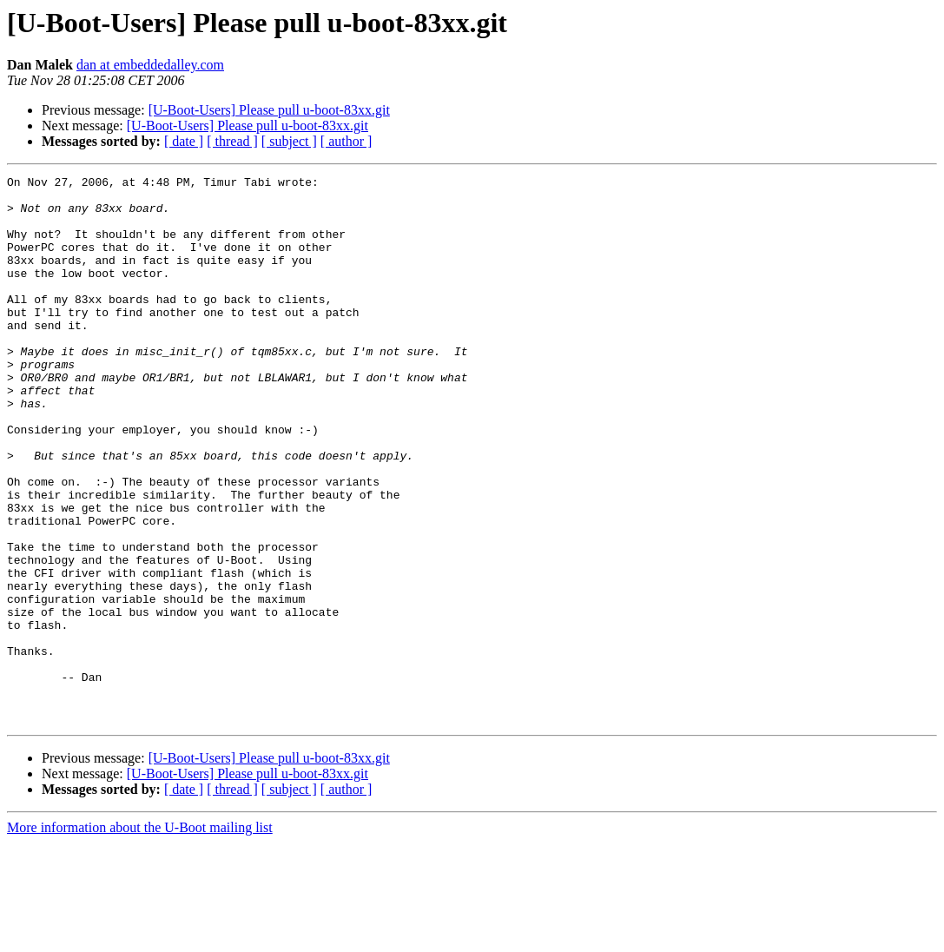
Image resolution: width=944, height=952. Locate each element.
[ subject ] (289, 141)
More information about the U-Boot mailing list (140, 936)
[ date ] (183, 141)
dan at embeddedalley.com (150, 64)
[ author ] (346, 141)
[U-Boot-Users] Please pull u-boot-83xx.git (269, 109)
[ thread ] (232, 141)
